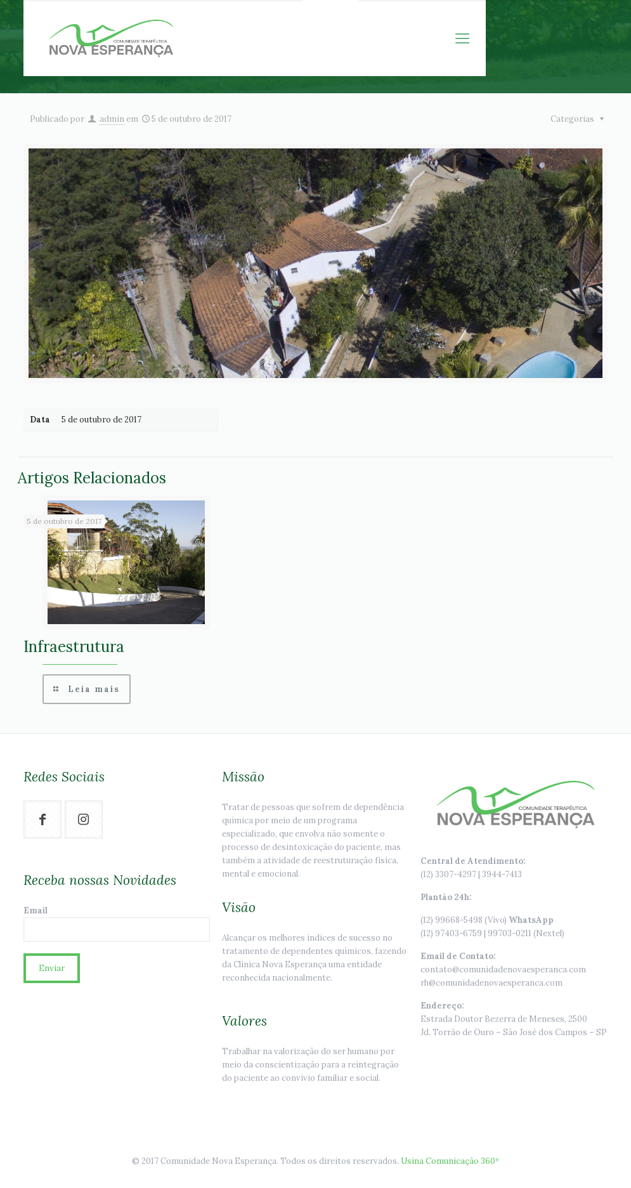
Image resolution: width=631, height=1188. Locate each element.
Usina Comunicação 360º (450, 1161)
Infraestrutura (73, 646)
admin (112, 119)
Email (117, 923)
